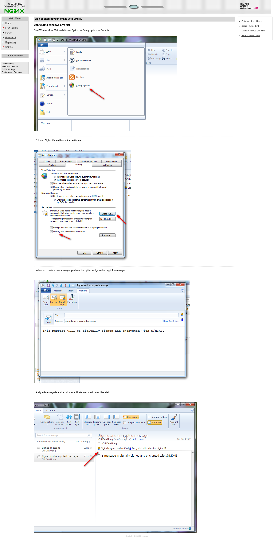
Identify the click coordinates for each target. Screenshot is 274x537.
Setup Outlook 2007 (250, 35)
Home (8, 23)
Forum (8, 32)
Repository (10, 42)
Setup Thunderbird (250, 26)
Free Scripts (11, 28)
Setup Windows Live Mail (253, 31)
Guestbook (10, 37)
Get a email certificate (251, 21)
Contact (9, 47)
